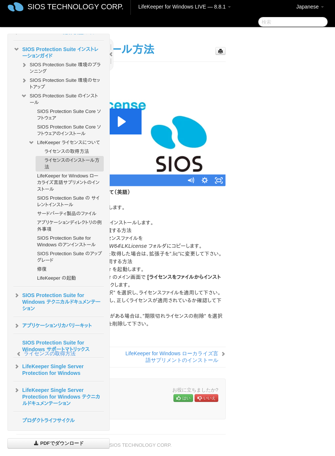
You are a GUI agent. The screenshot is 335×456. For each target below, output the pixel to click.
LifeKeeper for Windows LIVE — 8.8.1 (184, 7)
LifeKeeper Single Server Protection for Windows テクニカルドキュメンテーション (56, 396)
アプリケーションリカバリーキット (52, 325)
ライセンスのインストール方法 (72, 163)
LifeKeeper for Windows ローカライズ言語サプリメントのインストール (68, 182)
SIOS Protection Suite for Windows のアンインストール (66, 241)
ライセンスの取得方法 (66, 151)
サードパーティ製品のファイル (67, 213)
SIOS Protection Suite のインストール (59, 98)
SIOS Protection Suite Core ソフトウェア (69, 115)
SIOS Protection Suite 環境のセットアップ (60, 83)
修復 (42, 269)
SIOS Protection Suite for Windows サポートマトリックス (56, 346)
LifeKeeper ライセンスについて (64, 142)
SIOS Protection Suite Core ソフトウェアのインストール (69, 130)
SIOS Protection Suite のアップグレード (69, 257)
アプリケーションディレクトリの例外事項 (69, 226)
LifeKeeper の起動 (56, 278)
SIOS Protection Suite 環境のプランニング (61, 67)
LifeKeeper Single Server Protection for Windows (48, 369)
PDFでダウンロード (59, 443)
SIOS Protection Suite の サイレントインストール (68, 201)
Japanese (310, 7)
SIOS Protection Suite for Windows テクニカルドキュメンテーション (56, 301)
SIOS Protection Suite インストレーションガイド (55, 52)
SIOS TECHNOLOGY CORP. (75, 7)
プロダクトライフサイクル (48, 420)
